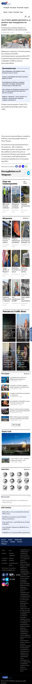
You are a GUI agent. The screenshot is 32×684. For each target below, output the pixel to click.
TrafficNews (28, 32)
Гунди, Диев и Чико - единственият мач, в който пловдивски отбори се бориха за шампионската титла (26, 299)
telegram (23, 166)
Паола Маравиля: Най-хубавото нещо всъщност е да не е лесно (20, 402)
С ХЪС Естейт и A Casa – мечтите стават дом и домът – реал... (19, 459)
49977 (11, 454)
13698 (26, 369)
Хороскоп (5, 469)
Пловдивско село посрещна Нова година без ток (16, 533)
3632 (22, 212)
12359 (4, 305)
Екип (10, 550)
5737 (20, 303)
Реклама (4, 553)
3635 (13, 246)
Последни (5, 373)
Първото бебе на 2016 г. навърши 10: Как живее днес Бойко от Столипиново (7, 299)
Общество (18, 540)
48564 (12, 340)
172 (20, 381)
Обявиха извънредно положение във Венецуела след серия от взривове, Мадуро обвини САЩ (16, 241)
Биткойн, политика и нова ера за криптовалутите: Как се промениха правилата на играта (18, 270)
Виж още (16, 425)
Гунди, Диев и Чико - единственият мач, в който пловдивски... (16, 523)
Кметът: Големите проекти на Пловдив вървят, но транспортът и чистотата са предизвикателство (24, 333)
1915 (13, 212)
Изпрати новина (31, 334)
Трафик (12, 542)
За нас (3, 550)
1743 (4, 276)
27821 (29, 245)
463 (4, 212)
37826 (4, 246)
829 (20, 404)
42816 (22, 305)
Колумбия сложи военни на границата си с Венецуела (20, 394)
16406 (26, 340)
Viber (20, 166)
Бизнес (26, 8)
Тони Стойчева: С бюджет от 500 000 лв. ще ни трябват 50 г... (15, 528)
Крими (5, 12)
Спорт (10, 12)
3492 (22, 276)
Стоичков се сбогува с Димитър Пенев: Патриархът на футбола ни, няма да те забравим (19, 387)
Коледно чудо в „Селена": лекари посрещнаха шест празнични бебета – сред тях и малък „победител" (8, 359)
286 (20, 412)
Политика (20, 8)
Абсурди (4, 544)
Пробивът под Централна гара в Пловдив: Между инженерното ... (14, 518)
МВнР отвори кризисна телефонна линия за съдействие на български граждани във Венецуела (19, 418)
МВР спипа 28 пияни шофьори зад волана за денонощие (6, 206)
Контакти (4, 563)
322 (20, 396)
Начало (3, 540)
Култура (16, 12)
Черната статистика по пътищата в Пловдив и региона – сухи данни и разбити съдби (25, 206)
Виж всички (25, 182)
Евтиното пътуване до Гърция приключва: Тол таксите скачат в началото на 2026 (15, 206)
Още (21, 12)
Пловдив (6, 8)
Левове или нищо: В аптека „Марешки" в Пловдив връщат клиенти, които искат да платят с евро (6, 241)
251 (20, 420)
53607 (12, 369)
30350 (20, 462)
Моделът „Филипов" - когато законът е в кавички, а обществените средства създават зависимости (23, 359)
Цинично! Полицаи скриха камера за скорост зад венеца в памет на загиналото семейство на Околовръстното (9, 332)
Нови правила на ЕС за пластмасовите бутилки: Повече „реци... (15, 513)
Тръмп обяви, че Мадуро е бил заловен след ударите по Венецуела (6, 270)
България (13, 8)
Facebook (16, 166)
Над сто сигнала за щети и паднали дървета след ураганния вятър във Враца (20, 410)
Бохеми (19, 542)
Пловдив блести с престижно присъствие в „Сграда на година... (15, 451)
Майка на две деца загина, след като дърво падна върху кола (24, 270)
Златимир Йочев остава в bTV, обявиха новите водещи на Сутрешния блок (18, 379)
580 (20, 389)
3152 (20, 274)
